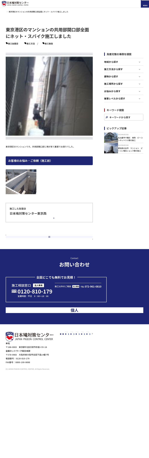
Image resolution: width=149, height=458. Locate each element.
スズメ (68, 399)
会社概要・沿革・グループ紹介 (79, 372)
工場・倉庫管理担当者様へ (77, 434)
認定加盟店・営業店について (95, 348)
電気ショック (94, 403)
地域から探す (111, 65)
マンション (23, 47)
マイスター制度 (107, 436)
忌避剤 (91, 411)
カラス (68, 392)
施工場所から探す (113, 87)
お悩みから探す (112, 94)
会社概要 (67, 360)
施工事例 (13, 11)
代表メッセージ (72, 364)
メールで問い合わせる (78, 296)
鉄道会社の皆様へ (73, 446)
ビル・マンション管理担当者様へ (80, 430)
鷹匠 (90, 414)
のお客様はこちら (127, 302)
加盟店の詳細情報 (43, 220)
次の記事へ (72, 243)
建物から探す (111, 80)
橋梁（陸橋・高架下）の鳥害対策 (117, 376)
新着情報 (67, 340)
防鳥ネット (93, 392)
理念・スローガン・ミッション (79, 368)
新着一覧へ (50, 243)
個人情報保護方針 (108, 439)
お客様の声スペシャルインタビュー (98, 340)
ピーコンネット (68, 43)
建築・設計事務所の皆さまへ (78, 442)
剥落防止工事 (71, 438)
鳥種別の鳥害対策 (90, 344)
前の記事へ (26, 243)
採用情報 (19, 371)
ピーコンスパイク (51, 43)
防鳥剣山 (92, 399)
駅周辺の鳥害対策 (110, 372)
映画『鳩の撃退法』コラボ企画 (113, 433)
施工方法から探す (113, 72)
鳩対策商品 (90, 387)
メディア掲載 (69, 344)
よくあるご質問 (89, 352)
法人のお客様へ (70, 426)
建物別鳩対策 (105, 360)
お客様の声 (87, 335)
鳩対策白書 (68, 348)
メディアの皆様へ (107, 426)
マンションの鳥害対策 (112, 368)
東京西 (23, 43)
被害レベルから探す (114, 102)
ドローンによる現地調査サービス (114, 429)
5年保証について (73, 376)
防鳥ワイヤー (94, 407)
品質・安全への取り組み (76, 380)
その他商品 (93, 418)
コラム (66, 331)
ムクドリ (69, 395)
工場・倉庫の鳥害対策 (112, 364)
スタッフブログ (70, 335)
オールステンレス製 (97, 395)
